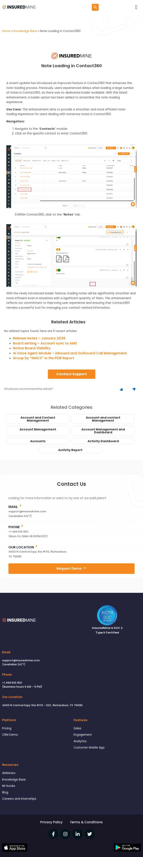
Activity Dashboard (103, 441)
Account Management (38, 429)
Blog (5, 792)
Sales (77, 728)
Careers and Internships (19, 799)
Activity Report (70, 450)
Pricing (6, 728)
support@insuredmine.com (21, 660)
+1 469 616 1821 (12, 683)
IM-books (8, 786)
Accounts (38, 441)
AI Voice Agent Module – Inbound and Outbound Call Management (70, 353)
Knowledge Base (14, 780)
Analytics (80, 741)
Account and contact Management (103, 419)
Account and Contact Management (37, 419)
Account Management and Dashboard (103, 430)
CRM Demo (10, 735)
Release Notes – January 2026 (39, 338)
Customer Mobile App (89, 748)
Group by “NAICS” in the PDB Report (43, 358)
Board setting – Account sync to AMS (45, 343)
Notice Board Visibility (32, 348)
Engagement (83, 735)
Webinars (8, 773)
